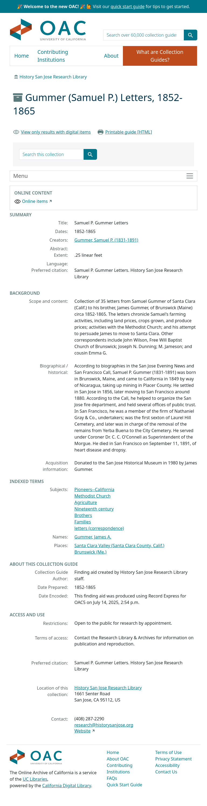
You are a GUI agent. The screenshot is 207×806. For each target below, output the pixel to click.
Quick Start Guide (124, 785)
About (111, 55)
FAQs (112, 778)
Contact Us (166, 772)
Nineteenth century (94, 509)
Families (82, 522)
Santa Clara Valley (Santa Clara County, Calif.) (119, 545)
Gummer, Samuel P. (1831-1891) (106, 240)
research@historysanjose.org (103, 725)
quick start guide (127, 6)
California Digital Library (66, 785)
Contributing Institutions (52, 55)
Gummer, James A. (92, 537)
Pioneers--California (94, 489)
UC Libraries (35, 779)
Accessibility (167, 765)
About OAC (118, 759)
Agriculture (85, 502)
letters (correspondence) (99, 528)
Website (82, 731)
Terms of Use (168, 752)
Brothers (83, 515)
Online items (35, 201)
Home (21, 55)
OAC (48, 29)
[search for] (143, 35)
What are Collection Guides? (160, 55)
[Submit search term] (190, 35)
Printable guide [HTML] (128, 132)
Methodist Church (92, 496)
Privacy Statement (173, 759)
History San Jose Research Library (53, 77)
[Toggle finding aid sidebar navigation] (103, 176)
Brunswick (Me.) (90, 552)
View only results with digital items (56, 132)
